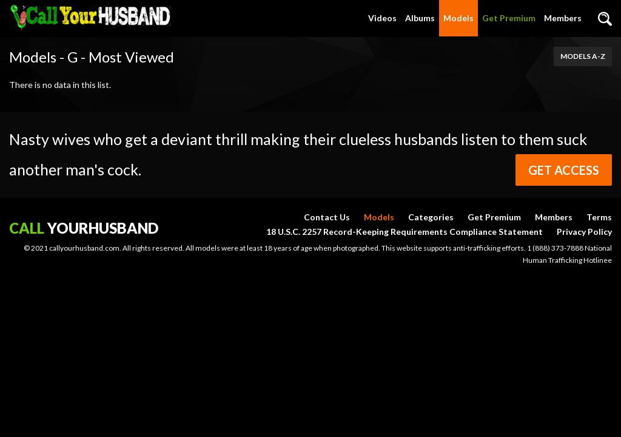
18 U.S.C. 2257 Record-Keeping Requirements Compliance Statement (404, 231)
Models (458, 18)
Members (563, 18)
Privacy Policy (584, 231)
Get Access (563, 170)
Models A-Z (582, 56)
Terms (599, 217)
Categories (431, 217)
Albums (420, 18)
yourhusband (83, 228)
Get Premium (508, 18)
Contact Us (327, 217)
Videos (382, 18)
